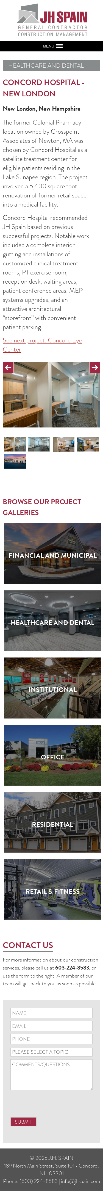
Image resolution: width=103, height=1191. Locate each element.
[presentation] (52, 1106)
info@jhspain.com (80, 1181)
